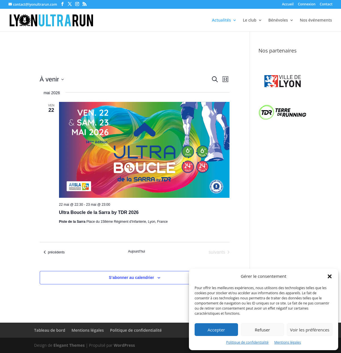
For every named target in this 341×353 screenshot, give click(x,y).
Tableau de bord (49, 330)
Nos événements (316, 20)
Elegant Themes (69, 345)
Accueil (288, 5)
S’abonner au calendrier (131, 277)
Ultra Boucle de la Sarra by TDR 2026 (99, 212)
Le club (249, 20)
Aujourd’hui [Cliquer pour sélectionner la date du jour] (136, 251)
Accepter (216, 330)
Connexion (306, 5)
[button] (329, 276)
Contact (326, 5)
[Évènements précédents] (54, 252)
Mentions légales (287, 342)
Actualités (221, 20)
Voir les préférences (309, 330)
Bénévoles (278, 20)
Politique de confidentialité (247, 342)
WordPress (124, 345)
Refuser (262, 330)
